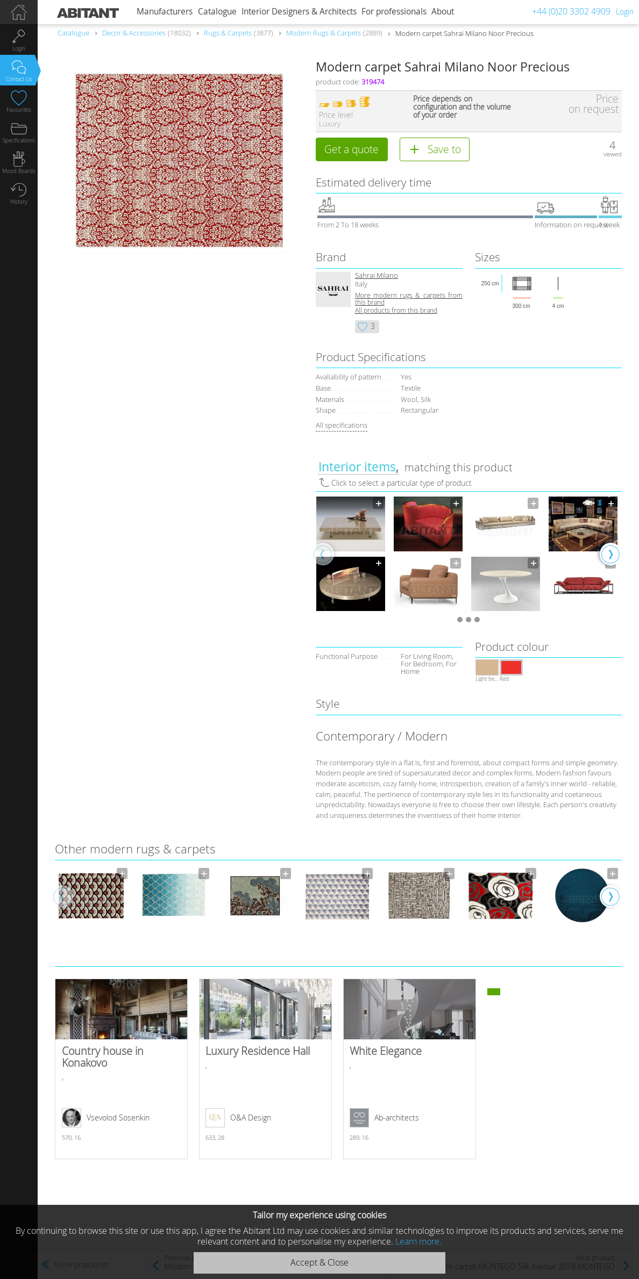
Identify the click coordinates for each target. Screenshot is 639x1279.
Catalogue (217, 11)
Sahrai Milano (376, 275)
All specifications (341, 425)
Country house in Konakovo (121, 1069)
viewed (613, 154)
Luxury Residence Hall (265, 1069)
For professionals (394, 11)
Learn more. (418, 1241)
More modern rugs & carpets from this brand (409, 299)
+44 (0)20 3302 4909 (571, 11)
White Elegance (409, 1069)
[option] (350, 553)
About (442, 11)
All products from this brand (396, 310)
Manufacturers (165, 11)
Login (625, 11)
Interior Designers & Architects (299, 11)
